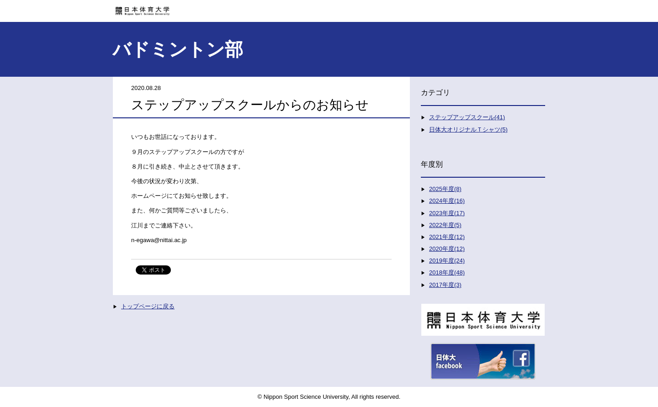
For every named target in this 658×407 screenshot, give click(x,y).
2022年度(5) (445, 225)
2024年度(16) (447, 200)
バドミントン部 (177, 49)
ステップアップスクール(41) (467, 117)
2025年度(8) (445, 188)
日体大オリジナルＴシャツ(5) (468, 129)
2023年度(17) (447, 213)
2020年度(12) (447, 248)
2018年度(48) (447, 272)
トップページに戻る (148, 306)
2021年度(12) (447, 236)
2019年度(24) (447, 260)
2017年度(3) (445, 284)
